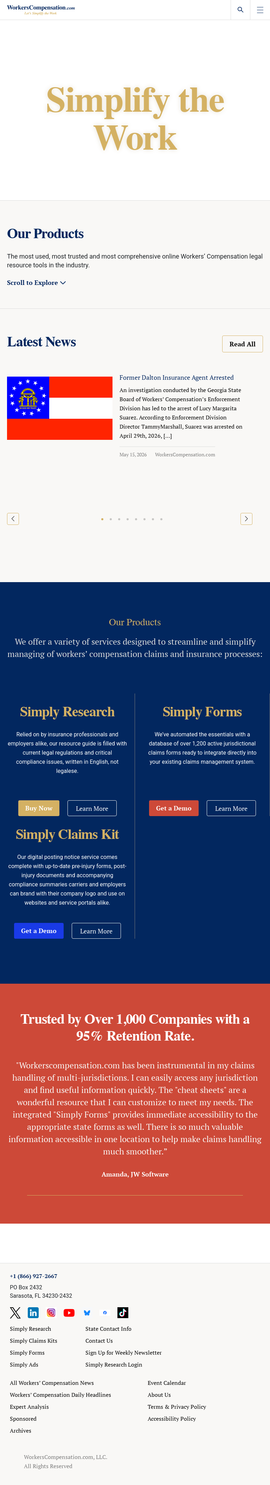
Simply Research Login (113, 1364)
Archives (20, 1430)
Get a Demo (174, 808)
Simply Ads (24, 1364)
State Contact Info (108, 1329)
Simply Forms (27, 1352)
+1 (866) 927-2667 (33, 1276)
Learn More (92, 808)
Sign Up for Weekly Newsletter (123, 1352)
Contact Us (99, 1340)
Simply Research (30, 1329)
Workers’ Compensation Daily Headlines (60, 1395)
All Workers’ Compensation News (52, 1383)
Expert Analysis (29, 1407)
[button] (102, 519)
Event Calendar (167, 1383)
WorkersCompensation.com (185, 454)
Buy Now (38, 808)
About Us (159, 1395)
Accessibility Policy (172, 1418)
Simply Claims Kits (33, 1340)
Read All (243, 344)
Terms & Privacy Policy (177, 1407)
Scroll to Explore (32, 282)
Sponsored (23, 1418)
